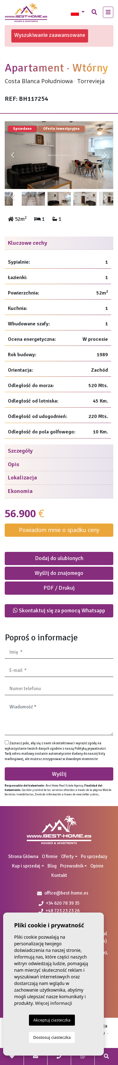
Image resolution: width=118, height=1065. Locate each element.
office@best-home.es (66, 893)
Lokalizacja (22, 477)
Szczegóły (20, 450)
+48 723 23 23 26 (59, 910)
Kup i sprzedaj (26, 866)
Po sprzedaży (94, 856)
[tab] (59, 243)
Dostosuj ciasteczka (52, 1037)
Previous (12, 155)
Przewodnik (71, 866)
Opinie (97, 866)
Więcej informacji (53, 1003)
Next (105, 155)
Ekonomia (20, 491)
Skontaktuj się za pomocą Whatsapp (59, 610)
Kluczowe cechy (27, 242)
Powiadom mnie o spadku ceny (59, 530)
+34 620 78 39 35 (59, 903)
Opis (13, 464)
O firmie (50, 856)
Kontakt (59, 875)
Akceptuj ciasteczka (51, 1020)
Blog (52, 866)
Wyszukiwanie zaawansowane (49, 34)
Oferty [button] (67, 856)
